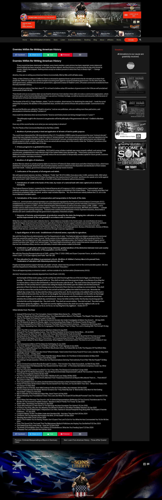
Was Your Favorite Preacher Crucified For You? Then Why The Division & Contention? (48, 370)
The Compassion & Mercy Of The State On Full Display (36, 344)
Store (55, 40)
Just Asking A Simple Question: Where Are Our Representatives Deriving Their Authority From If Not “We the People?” (59, 360)
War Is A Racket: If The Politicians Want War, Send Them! (37, 394)
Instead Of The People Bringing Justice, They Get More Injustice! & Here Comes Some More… (51, 332)
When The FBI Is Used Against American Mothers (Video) (37, 330)
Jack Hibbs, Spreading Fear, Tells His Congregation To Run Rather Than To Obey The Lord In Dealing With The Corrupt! (60, 326)
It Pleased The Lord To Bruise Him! (29, 429)
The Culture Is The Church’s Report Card (31, 358)
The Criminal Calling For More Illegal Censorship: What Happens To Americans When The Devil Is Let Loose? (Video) (59, 340)
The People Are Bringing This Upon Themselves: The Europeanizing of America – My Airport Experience (54, 338)
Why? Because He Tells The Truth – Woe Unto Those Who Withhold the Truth (44, 334)
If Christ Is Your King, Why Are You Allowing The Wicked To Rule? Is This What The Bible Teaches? (52, 408)
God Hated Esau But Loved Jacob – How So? (33, 426)
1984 (24, 71)
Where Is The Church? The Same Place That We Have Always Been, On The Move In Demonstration (53, 356)
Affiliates (110, 40)
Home (24, 40)
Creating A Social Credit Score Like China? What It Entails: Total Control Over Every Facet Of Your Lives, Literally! (57, 352)
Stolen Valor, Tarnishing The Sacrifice (30, 404)
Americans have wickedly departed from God (36, 274)
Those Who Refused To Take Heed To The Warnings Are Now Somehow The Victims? (47, 406)
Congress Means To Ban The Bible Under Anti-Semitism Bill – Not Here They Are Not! (47, 414)
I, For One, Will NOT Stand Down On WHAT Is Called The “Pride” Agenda (43, 346)
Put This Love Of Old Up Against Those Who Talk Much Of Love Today (42, 376)
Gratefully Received (38, 17)
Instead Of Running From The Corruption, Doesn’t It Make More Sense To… (44, 314)
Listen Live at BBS (131, 15)
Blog (95, 40)
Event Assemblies (74, 40)
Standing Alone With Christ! (27, 418)
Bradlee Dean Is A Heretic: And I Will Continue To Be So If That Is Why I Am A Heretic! (47, 388)
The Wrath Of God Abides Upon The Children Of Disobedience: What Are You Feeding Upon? (50, 427)
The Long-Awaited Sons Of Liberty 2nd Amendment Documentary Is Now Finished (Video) (49, 382)
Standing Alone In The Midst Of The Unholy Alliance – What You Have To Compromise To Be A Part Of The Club (57, 336)
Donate (131, 40)
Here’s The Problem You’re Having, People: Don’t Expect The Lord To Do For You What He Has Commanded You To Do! (60, 420)
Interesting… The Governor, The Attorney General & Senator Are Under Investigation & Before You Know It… (56, 320)
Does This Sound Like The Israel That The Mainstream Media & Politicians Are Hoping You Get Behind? (54, 424)
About (102, 40)
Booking (87, 40)
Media (119, 40)
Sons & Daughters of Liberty (40, 40)
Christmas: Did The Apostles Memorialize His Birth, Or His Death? (40, 416)
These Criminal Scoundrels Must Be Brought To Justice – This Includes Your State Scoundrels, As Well (54, 364)
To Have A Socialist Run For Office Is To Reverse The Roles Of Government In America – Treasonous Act (54, 324)
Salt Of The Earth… (24, 354)
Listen (63, 40)
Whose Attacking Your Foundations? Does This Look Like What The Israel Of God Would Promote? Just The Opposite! (59, 396)
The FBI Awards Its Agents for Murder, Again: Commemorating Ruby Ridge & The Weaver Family (51, 322)
